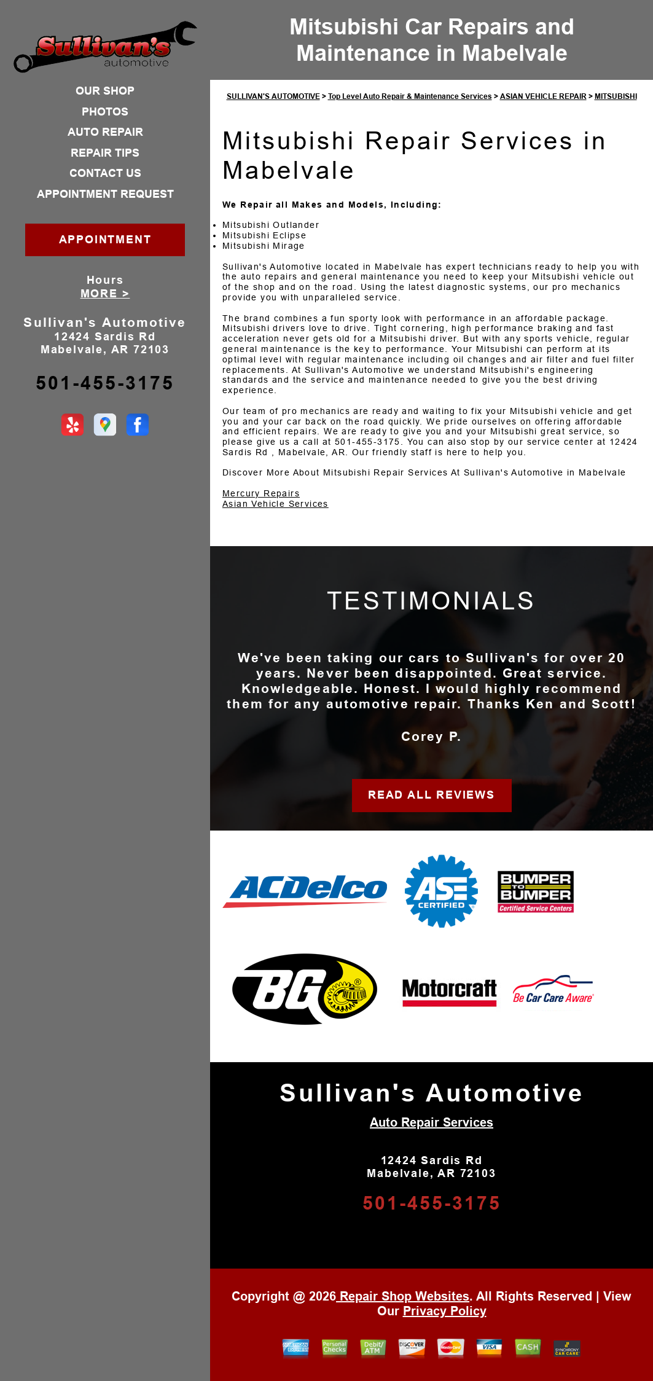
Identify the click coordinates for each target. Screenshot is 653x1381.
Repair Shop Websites (402, 1296)
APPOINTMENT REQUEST (105, 194)
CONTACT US (105, 173)
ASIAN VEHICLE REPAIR (543, 96)
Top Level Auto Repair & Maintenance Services (410, 96)
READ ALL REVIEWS (431, 795)
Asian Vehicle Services (275, 504)
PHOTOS (105, 112)
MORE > (105, 294)
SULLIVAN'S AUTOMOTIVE (273, 96)
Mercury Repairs (261, 493)
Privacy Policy (445, 1311)
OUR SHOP (105, 91)
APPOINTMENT (105, 239)
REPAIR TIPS (105, 153)
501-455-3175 (105, 383)
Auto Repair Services (431, 1122)
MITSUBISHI (616, 96)
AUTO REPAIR (105, 132)
